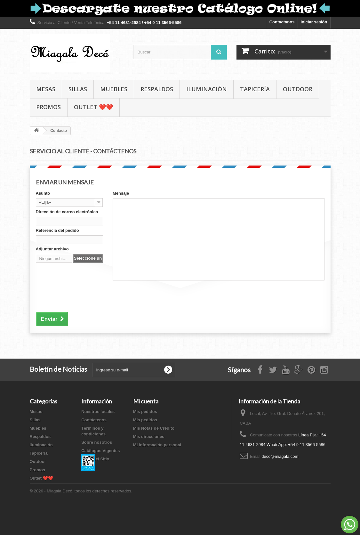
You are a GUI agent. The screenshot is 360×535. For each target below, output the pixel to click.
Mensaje (121, 193)
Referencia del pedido (57, 230)
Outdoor (297, 89)
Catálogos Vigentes (100, 450)
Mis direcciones (148, 436)
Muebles (113, 89)
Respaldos (156, 89)
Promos (48, 107)
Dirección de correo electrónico (67, 211)
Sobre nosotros (96, 442)
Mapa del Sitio (95, 459)
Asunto (43, 193)
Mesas (45, 89)
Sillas (77, 89)
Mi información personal (157, 444)
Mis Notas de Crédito (153, 428)
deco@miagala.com (279, 456)
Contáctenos (94, 419)
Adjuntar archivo (52, 249)
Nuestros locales (98, 411)
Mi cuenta (145, 401)
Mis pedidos (145, 411)
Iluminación (206, 89)
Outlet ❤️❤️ (93, 107)
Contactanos (282, 22)
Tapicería (255, 89)
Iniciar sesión (313, 22)
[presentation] (84, 295)
